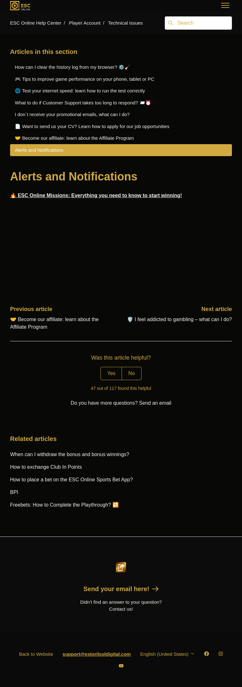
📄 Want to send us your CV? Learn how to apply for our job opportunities (92, 126)
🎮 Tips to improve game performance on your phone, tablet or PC (84, 79)
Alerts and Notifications (39, 150)
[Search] (198, 23)
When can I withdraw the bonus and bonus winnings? (69, 454)
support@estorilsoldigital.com (97, 654)
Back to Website (36, 654)
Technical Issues (125, 23)
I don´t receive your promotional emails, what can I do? (72, 114)
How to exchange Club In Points (46, 467)
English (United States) (167, 654)
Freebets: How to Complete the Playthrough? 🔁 (64, 505)
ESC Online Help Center (35, 23)
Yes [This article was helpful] (111, 373)
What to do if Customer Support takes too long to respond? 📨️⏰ (83, 102)
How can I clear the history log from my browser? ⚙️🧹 (72, 67)
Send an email (155, 403)
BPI (14, 492)
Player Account (85, 23)
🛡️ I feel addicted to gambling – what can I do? (179, 319)
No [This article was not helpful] (131, 373)
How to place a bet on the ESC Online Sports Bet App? (71, 479)
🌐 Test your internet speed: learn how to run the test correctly (80, 90)
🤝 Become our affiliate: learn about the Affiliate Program (74, 138)
